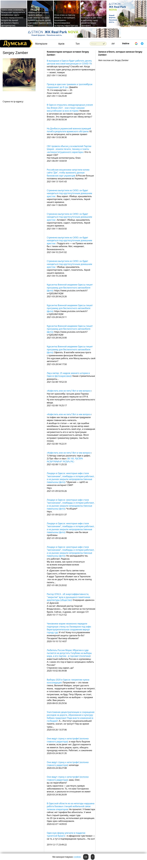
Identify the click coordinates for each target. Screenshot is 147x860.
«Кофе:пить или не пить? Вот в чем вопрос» (69, 390)
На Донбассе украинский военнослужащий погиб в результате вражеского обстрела (69, 130)
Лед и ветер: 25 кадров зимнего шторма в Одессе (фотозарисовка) (68, 374)
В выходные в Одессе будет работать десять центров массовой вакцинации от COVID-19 (69, 62)
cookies (77, 856)
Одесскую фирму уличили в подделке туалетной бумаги (66, 834)
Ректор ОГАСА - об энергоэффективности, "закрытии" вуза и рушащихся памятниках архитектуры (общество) (68, 597)
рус (113, 43)
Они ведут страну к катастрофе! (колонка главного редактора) (68, 740)
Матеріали (41, 43)
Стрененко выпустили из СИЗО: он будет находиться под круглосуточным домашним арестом (69, 193)
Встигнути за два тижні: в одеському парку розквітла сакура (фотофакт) (91, 21)
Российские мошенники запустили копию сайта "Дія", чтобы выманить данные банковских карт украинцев (68, 172)
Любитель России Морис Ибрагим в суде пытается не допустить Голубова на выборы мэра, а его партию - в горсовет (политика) (69, 653)
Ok (85, 856)
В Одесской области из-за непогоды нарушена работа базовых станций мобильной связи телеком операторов (70, 806)
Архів (61, 43)
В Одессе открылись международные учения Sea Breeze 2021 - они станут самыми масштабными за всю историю (70, 107)
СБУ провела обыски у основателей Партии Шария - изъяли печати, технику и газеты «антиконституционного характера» (69, 149)
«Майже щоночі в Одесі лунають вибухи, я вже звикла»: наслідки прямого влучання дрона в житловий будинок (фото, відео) (40, 19)
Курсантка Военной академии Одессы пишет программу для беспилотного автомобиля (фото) (70, 287)
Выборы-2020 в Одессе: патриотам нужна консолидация (68, 681)
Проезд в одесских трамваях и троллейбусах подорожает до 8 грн (69, 86)
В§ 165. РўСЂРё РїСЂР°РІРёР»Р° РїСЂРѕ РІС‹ (65, 460)
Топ (78, 43)
